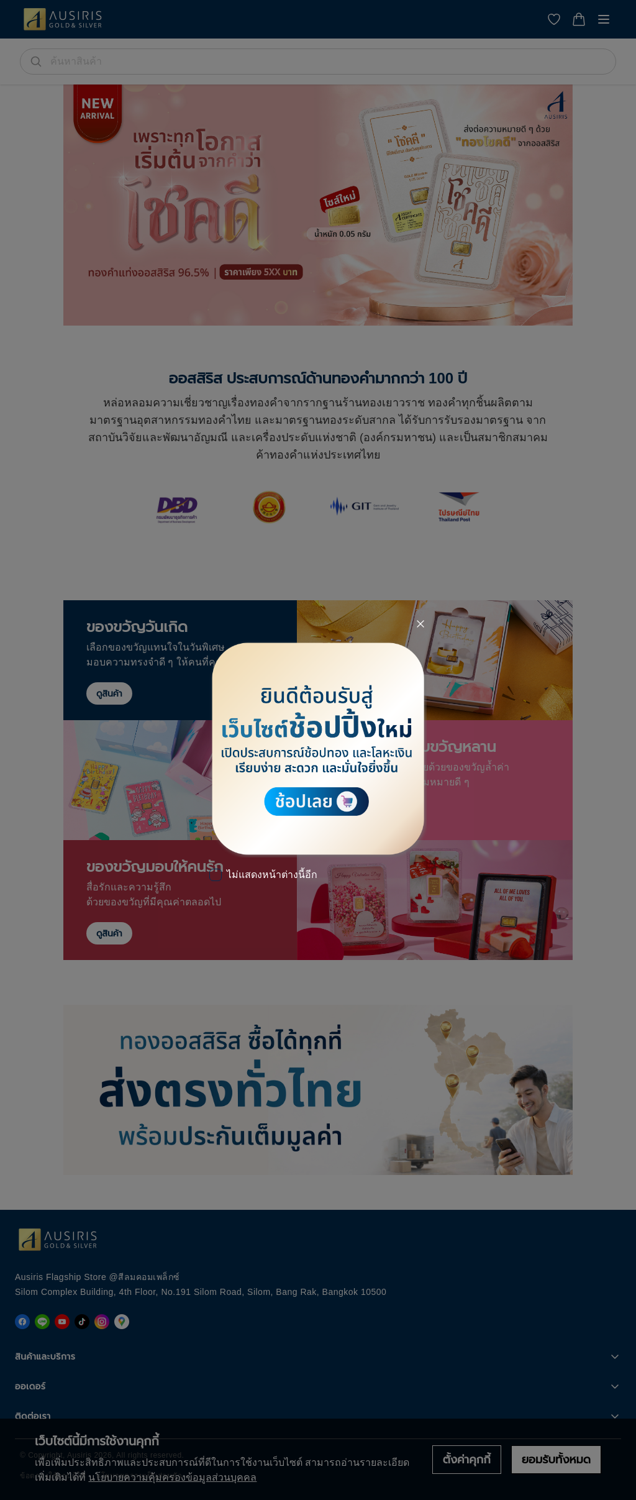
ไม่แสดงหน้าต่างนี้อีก (272, 874)
